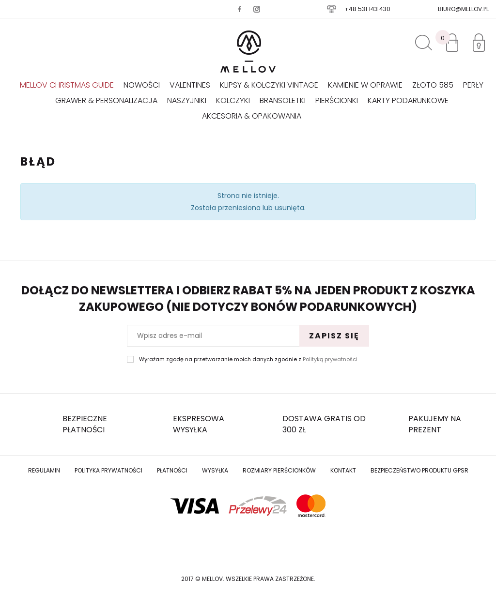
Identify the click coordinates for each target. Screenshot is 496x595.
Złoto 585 (432, 85)
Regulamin (44, 470)
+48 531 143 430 (367, 9)
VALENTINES (190, 85)
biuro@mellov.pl (463, 9)
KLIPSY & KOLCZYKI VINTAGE (269, 85)
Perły (473, 85)
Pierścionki (336, 100)
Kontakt (343, 470)
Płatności (172, 470)
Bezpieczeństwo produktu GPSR (419, 470)
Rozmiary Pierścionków (279, 470)
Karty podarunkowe (408, 100)
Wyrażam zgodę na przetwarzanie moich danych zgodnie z (248, 359)
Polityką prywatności (330, 359)
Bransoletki (283, 100)
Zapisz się (334, 335)
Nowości (142, 85)
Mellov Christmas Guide (67, 85)
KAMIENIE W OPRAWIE (365, 85)
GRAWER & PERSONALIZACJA (106, 100)
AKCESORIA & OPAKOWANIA (251, 116)
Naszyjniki (186, 100)
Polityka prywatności (108, 470)
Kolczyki (233, 100)
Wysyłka (215, 470)
